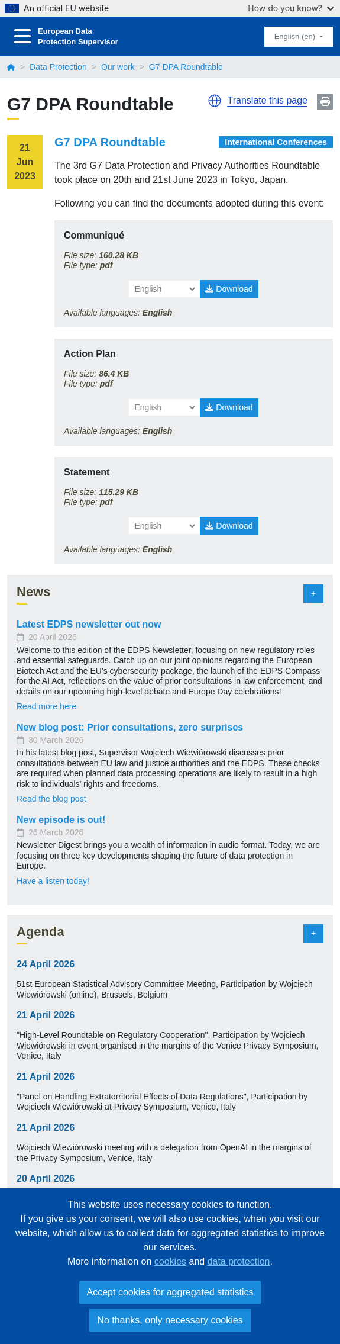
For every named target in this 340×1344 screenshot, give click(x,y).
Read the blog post (51, 798)
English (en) (296, 36)
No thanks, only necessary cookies (169, 1320)
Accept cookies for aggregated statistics (170, 1292)
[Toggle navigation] (22, 36)
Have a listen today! (53, 881)
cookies (170, 1261)
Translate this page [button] (267, 100)
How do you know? (291, 8)
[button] (215, 101)
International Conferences (276, 142)
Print (325, 102)
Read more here (46, 706)
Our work (118, 67)
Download (228, 289)
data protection (239, 1261)
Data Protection (58, 67)
